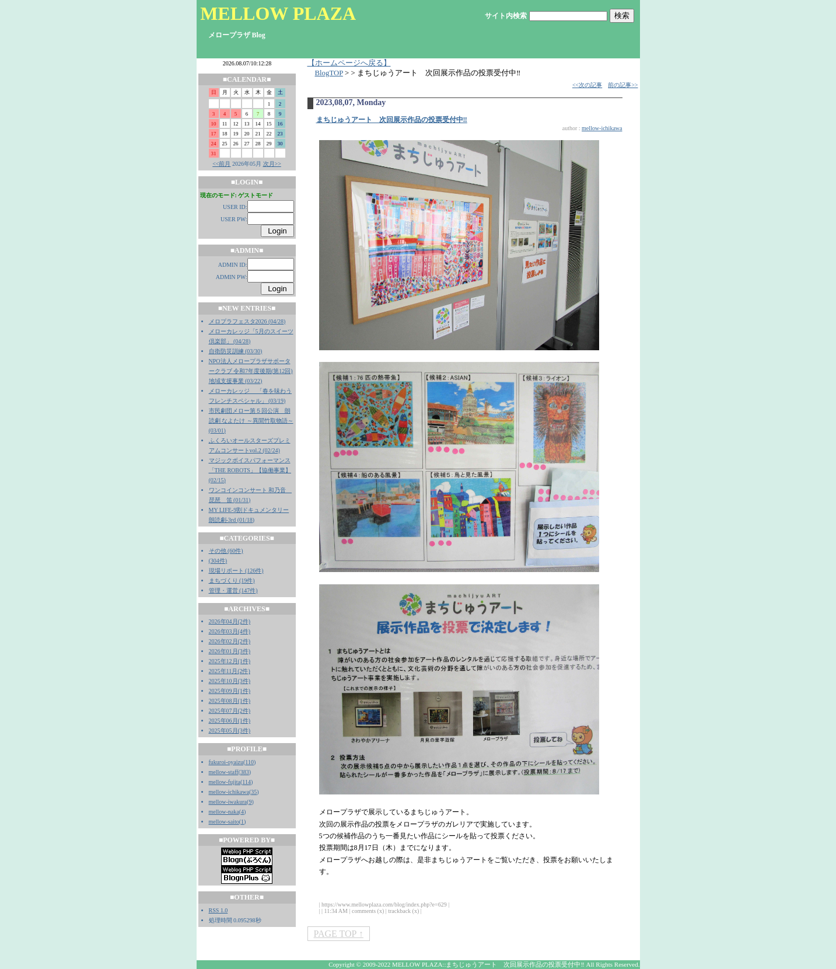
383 (244, 772)
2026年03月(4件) (230, 631)
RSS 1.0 (218, 910)
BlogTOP (329, 73)
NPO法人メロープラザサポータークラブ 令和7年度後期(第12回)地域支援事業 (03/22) (251, 371)
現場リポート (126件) (236, 570)
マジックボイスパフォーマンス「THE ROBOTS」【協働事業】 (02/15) (250, 470)
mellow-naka (224, 811)
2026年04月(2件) (230, 621)
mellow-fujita (224, 782)
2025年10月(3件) (230, 681)
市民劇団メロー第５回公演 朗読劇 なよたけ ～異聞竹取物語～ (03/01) (251, 420)
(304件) (218, 560)
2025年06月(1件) (230, 720)
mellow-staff (224, 772)
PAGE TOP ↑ (338, 934)
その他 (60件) (226, 551)
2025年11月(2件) (229, 671)
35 (254, 792)
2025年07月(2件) (230, 710)
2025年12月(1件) (230, 661)
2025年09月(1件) (230, 691)
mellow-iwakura (228, 802)
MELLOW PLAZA (278, 13)
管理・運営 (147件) (233, 590)
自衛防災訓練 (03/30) (236, 351)
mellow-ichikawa (229, 792)
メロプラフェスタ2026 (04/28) (247, 321)
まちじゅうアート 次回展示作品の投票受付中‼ (391, 120)
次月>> (272, 164)
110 (249, 762)
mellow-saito (224, 821)
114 (246, 782)
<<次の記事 (587, 85)
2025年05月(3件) (230, 730)
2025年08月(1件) (230, 701)
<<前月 (221, 164)
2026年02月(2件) (230, 641)
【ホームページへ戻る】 (349, 63)
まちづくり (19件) (232, 580)
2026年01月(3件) (230, 651)
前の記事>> (623, 85)
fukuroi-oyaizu (226, 762)
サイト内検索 (506, 16)
